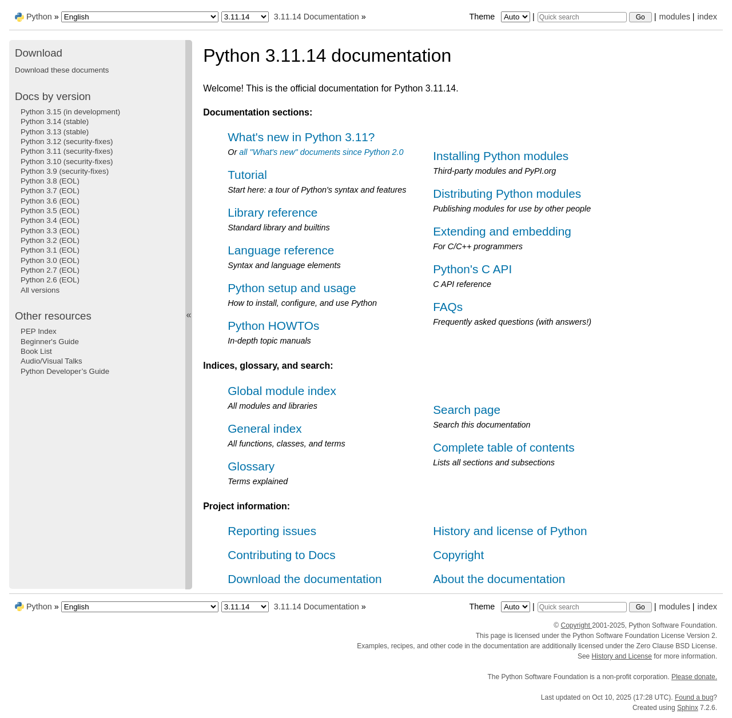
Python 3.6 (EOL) (50, 201)
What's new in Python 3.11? (301, 136)
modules (674, 16)
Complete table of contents (503, 447)
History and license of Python (510, 530)
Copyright (458, 554)
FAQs (448, 306)
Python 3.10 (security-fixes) (67, 161)
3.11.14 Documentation (316, 16)
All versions (40, 290)
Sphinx (687, 708)
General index (264, 428)
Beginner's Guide (50, 341)
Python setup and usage (292, 287)
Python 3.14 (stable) (55, 121)
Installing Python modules (500, 155)
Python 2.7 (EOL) (50, 270)
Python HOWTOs (273, 325)
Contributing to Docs (281, 554)
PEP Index (39, 331)
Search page (466, 409)
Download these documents (62, 70)
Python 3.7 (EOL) (50, 190)
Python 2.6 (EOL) (50, 280)
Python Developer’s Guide (65, 371)
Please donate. (694, 677)
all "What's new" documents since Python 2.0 (321, 152)
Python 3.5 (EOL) (50, 210)
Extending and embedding (502, 231)
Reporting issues (272, 530)
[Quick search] (582, 17)
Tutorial (247, 174)
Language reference (281, 250)
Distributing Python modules (507, 193)
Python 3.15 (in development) (70, 111)
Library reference (272, 212)
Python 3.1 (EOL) (50, 250)
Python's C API (472, 269)
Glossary (251, 466)
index (707, 16)
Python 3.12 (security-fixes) (67, 141)
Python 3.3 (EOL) (50, 230)
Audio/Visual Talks (51, 361)
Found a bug (694, 697)
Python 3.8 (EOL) (50, 181)
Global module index (282, 390)
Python (39, 16)
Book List (36, 351)
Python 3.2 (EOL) (50, 240)
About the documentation (499, 578)
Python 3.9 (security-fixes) (65, 171)
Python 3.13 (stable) (55, 131)
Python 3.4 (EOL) (50, 220)
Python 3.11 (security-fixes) (67, 151)
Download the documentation (304, 578)
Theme (500, 16)
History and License (622, 656)
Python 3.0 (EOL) (50, 260)
